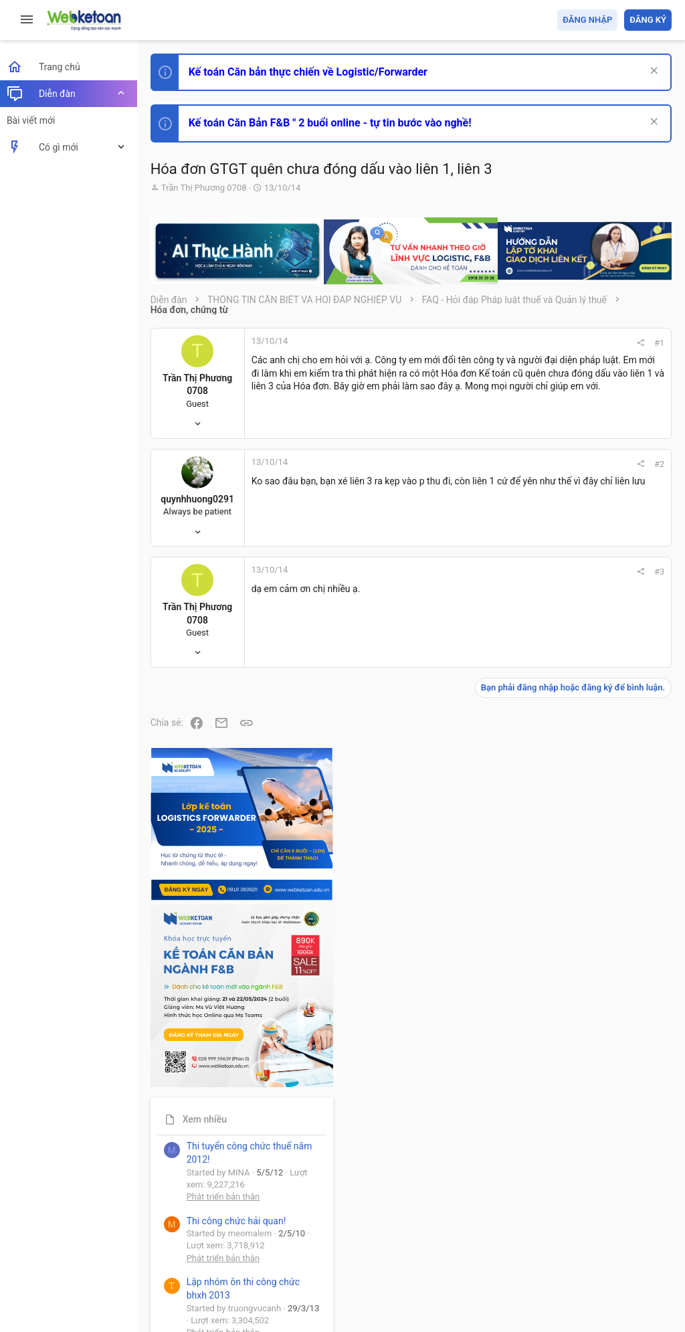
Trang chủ (614, 1245)
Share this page (588, 1190)
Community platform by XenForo (271, 1278)
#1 (479, 343)
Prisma (171, 1245)
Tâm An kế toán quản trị (567, 1115)
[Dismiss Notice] (652, 72)
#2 (479, 472)
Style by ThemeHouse (199, 1302)
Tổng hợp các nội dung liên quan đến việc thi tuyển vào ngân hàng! (597, 920)
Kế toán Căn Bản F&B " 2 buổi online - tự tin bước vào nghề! (333, 122)
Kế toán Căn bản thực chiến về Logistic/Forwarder (311, 72)
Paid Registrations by (263, 1290)
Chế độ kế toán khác (580, 970)
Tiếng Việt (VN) (236, 1245)
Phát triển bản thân (577, 748)
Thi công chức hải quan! (590, 771)
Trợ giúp (571, 1245)
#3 (479, 580)
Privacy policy (520, 1245)
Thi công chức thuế (578, 1045)
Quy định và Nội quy (447, 1245)
